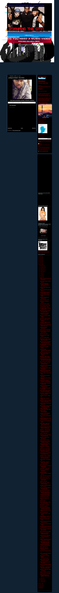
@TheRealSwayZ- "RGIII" (44, 306)
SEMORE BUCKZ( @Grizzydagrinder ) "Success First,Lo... (45, 473)
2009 (40, 586)
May (41, 275)
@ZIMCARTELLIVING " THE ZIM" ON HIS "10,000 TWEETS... (45, 353)
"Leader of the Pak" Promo (44, 439)
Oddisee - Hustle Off (43, 481)
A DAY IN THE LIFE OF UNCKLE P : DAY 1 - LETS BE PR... (45, 513)
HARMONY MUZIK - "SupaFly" (45, 455)
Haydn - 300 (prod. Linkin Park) (45, 475)
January (41, 581)
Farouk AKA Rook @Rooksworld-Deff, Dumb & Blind (45, 350)
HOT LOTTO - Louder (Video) (45, 361)
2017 (40, 257)
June (41, 274)
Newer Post (10, 128)
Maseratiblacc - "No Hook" (44, 504)
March (41, 578)
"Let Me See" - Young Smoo (45, 468)
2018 (40, 255)
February (42, 580)
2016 (40, 258)
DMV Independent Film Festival (45, 531)
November (42, 267)
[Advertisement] (21, 118)
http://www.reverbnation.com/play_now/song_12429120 (22, 100)
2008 (40, 587)
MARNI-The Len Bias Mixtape (45, 448)
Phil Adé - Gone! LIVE (44, 333)
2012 (40, 264)
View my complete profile (43, 151)
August (41, 271)
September (42, 270)
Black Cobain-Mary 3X (44, 546)
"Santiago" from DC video (44, 496)
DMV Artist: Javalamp (43, 506)
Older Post (34, 128)
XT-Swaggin (42, 537)
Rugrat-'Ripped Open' (43, 464)
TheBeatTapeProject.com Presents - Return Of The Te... (45, 575)
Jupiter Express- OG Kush (44, 477)
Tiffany (40, 143)
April (41, 277)
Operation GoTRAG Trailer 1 (45, 490)
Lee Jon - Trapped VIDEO (44, 337)
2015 (40, 260)
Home (22, 128)
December (42, 265)
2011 (40, 583)
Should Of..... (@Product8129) (45, 429)
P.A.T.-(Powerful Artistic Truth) (45, 305)
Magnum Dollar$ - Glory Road (17, 77)
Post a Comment (12, 107)
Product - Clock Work (43, 433)
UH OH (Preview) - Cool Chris (45, 573)
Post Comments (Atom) (16, 130)
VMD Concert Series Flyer (44, 299)
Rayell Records (42, 500)
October (41, 268)
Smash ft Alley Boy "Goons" (44, 303)
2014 (40, 261)
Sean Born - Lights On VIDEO (45, 318)
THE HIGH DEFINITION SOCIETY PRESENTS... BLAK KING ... (44, 284)
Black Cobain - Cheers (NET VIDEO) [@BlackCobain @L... (45, 424)
